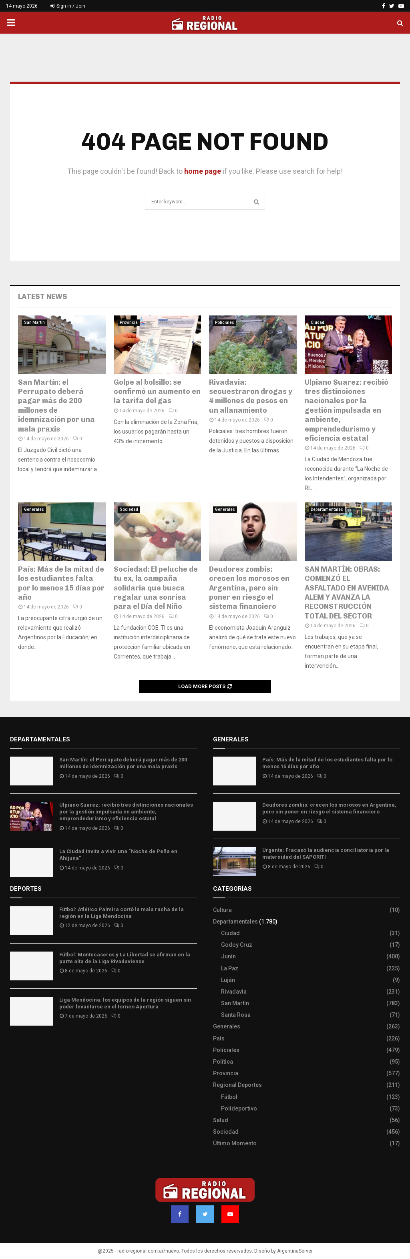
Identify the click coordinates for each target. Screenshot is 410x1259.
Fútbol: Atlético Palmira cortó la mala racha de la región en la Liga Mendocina (121, 912)
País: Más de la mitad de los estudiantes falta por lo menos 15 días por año (61, 583)
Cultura (222, 910)
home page (202, 171)
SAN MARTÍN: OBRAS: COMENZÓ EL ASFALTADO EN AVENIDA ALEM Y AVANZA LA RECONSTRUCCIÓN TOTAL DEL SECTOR (347, 592)
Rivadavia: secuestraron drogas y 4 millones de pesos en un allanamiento (250, 396)
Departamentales (327, 509)
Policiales (224, 322)
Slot (15, 1045)
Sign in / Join (67, 6)
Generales (34, 509)
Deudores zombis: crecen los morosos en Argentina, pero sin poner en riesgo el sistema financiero (249, 588)
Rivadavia (234, 991)
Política (223, 1061)
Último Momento (235, 1143)
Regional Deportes (237, 1085)
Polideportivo (239, 1108)
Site (26, 1045)
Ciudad (317, 322)
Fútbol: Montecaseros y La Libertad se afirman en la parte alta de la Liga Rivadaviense (124, 958)
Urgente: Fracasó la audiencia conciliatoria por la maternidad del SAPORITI (325, 853)
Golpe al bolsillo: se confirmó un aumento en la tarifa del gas (157, 392)
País (219, 1038)
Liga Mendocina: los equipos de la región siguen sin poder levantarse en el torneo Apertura (125, 1003)
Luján (228, 980)
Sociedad (129, 509)
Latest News (42, 296)
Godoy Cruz (236, 945)
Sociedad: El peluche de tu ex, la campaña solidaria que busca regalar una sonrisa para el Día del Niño (156, 588)
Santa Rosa (236, 1015)
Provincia (129, 322)
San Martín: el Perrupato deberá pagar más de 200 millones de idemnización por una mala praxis (56, 406)
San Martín (34, 322)
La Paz (229, 968)
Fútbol (229, 1097)
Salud (220, 1120)
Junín (228, 956)
